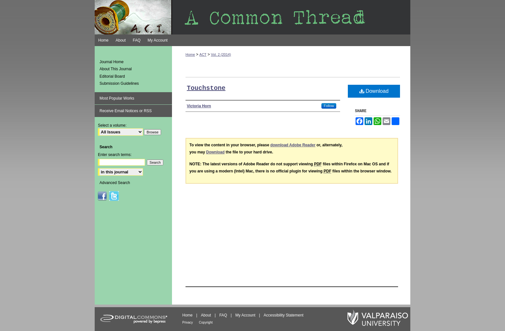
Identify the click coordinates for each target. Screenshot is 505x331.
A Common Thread (252, 17)
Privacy (188, 322)
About (206, 315)
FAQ (223, 315)
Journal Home (112, 62)
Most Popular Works (117, 98)
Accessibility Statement (283, 315)
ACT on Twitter (114, 196)
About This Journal (116, 69)
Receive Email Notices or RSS (126, 111)
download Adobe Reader (292, 145)
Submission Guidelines (119, 83)
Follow (329, 106)
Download (374, 91)
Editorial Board (112, 76)
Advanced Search (115, 182)
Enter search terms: (115, 154)
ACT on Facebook (102, 196)
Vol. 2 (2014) (221, 54)
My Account (245, 315)
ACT (202, 54)
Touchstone (206, 88)
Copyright (206, 322)
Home (190, 54)
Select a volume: (112, 125)
